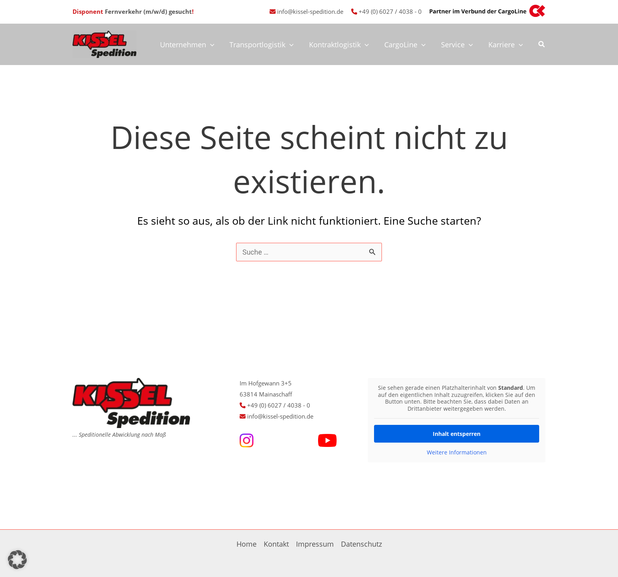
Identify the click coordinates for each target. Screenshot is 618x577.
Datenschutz (361, 544)
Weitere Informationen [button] (457, 452)
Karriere (506, 44)
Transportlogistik (267, 44)
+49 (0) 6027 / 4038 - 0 (390, 11)
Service (459, 44)
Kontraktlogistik (343, 44)
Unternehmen (193, 44)
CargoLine (407, 44)
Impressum (315, 544)
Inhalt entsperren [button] (456, 433)
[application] (216, 44)
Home (246, 544)
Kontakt (276, 544)
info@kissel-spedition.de (310, 11)
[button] (541, 45)
